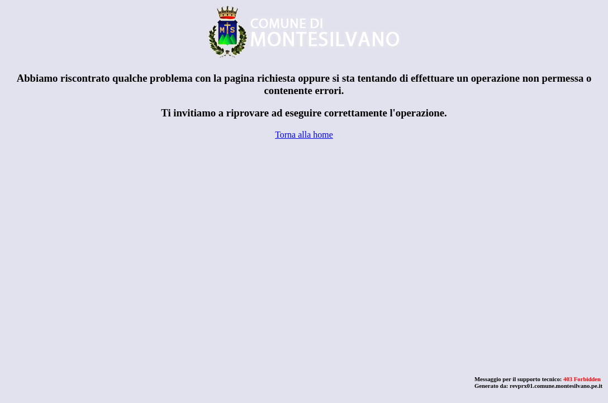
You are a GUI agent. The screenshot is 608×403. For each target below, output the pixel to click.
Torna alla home (304, 134)
